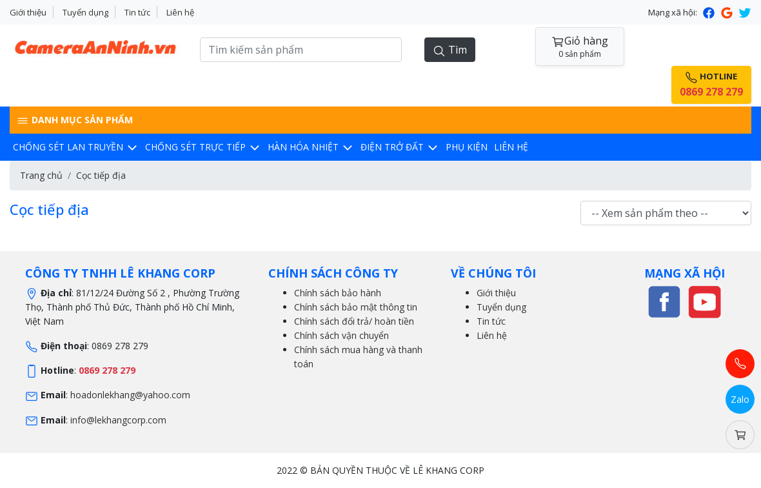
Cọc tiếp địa (101, 175)
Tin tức (137, 12)
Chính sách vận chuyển (341, 335)
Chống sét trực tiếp (203, 147)
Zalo (740, 399)
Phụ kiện (467, 147)
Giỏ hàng (579, 47)
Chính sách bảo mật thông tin (355, 307)
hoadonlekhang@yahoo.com (130, 395)
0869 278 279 (107, 370)
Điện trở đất (400, 147)
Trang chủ (41, 175)
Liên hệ (180, 12)
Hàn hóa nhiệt (311, 147)
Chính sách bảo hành (337, 293)
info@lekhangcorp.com (118, 420)
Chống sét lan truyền (76, 147)
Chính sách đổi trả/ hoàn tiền (354, 321)
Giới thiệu (28, 12)
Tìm (450, 50)
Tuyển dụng (85, 12)
